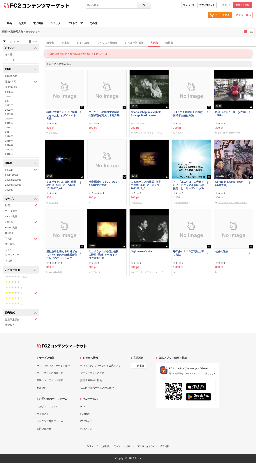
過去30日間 (11, 87)
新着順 (50, 42)
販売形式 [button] (21, 313)
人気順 (154, 42)
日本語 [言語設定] (140, 365)
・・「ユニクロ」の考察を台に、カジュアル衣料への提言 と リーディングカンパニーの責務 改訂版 (188, 185)
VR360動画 (11, 216)
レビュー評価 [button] (21, 270)
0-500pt (21, 169)
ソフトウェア (75, 23)
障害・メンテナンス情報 (50, 380)
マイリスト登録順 (107, 42)
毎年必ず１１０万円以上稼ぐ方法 (188, 253)
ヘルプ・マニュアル (47, 406)
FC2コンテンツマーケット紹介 (53, 365)
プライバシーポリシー (123, 446)
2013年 (9, 149)
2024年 (9, 101)
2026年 (9, 92)
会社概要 (105, 446)
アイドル (10, 60)
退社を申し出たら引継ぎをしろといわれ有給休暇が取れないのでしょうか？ (61, 255)
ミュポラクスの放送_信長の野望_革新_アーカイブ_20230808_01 (104, 255)
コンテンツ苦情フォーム (50, 421)
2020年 (9, 118)
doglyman (179, 133)
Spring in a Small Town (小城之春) (229, 183)
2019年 (9, 123)
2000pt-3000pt (13, 184)
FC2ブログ (86, 428)
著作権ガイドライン (147, 446)
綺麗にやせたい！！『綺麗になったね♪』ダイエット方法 (61, 115)
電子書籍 (38, 23)
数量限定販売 (21, 319)
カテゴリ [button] (21, 199)
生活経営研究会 (182, 202)
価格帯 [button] (21, 163)
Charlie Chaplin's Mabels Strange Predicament (146, 114)
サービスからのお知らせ (50, 373)
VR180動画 (11, 211)
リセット (34, 41)
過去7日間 (21, 81)
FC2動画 (85, 413)
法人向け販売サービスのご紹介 (97, 387)
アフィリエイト (207, 5)
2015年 (9, 140)
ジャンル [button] (21, 48)
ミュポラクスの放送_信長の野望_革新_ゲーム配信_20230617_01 (61, 185)
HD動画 (9, 233)
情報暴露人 (53, 133)
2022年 (9, 109)
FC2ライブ (86, 421)
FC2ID (83, 406)
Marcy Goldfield (55, 272)
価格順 (169, 42)
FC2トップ (92, 446)
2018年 (9, 127)
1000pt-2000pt (13, 179)
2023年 (9, 105)
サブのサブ (53, 202)
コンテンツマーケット (46, 5)
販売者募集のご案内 (91, 380)
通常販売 (10, 325)
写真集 (22, 23)
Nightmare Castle (141, 251)
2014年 (9, 145)
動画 (9, 23)
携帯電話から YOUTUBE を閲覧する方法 (103, 183)
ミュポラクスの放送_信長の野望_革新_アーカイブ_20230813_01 (146, 185)
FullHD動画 (11, 227)
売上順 (65, 42)
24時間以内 (11, 76)
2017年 (9, 131)
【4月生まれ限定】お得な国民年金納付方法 (188, 114)
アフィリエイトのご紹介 (93, 373)
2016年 (9, 136)
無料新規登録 (242, 5)
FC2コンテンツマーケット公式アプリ (100, 365)
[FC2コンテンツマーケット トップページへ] (62, 345)
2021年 (9, 114)
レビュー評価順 (134, 42)
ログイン (226, 5)
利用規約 (41, 387)
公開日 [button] (21, 69)
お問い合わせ (44, 428)
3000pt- (9, 189)
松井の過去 (221, 251)
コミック (55, 23)
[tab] (150, 43)
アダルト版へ (243, 14)
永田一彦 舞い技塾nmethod (229, 133)
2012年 (9, 154)
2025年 (9, 96)
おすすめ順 (83, 42)
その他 (93, 23)
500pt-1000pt (12, 174)
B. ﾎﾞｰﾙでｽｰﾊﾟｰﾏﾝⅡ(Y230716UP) (230, 114)
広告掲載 (164, 446)
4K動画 (21, 222)
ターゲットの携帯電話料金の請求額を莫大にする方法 (104, 114)
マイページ (188, 5)
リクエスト (43, 413)
